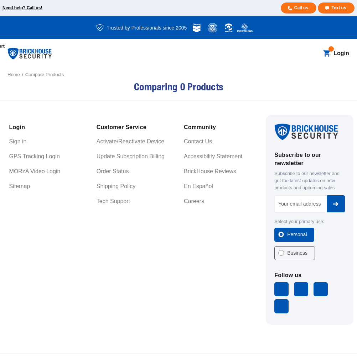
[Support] (258, 46)
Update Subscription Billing (131, 156)
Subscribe (336, 203)
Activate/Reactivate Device (130, 141)
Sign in (18, 141)
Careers (194, 201)
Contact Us (198, 141)
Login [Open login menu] (341, 53)
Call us (300, 7)
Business (297, 253)
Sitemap (19, 186)
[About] (78, 61)
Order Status (113, 171)
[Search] (314, 53)
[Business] (188, 46)
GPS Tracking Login (34, 156)
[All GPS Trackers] (86, 46)
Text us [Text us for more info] (338, 7)
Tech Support (113, 201)
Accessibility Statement (213, 156)
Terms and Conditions (261, 347)
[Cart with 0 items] (326, 53)
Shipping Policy (116, 186)
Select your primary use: (299, 221)
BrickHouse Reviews (210, 171)
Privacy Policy (298, 347)
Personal (297, 234)
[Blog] (158, 46)
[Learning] (225, 46)
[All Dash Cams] (128, 46)
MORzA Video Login (35, 171)
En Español (198, 186)
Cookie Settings (332, 347)
